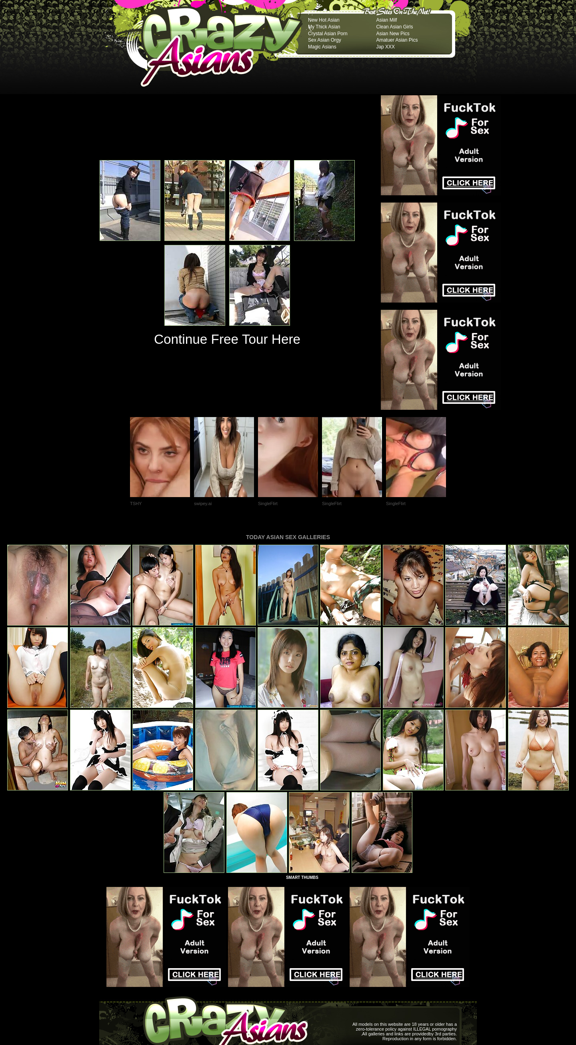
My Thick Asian (324, 27)
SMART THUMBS (302, 877)
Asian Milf (386, 20)
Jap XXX (385, 47)
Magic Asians (322, 47)
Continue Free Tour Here (227, 339)
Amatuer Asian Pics (397, 40)
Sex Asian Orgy (324, 40)
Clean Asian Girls (394, 27)
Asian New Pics (392, 33)
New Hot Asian (324, 20)
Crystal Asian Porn (328, 33)
